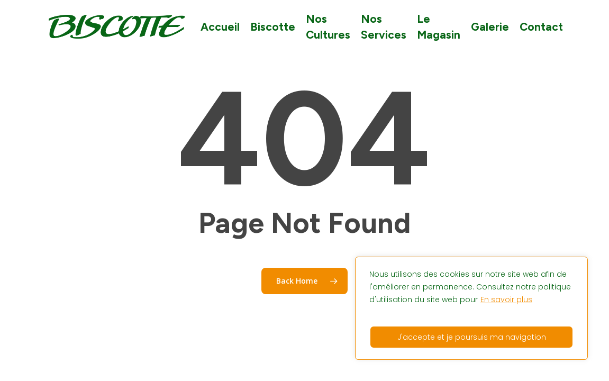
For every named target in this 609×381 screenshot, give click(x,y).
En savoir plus (506, 299)
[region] (471, 308)
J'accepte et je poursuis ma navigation (471, 337)
